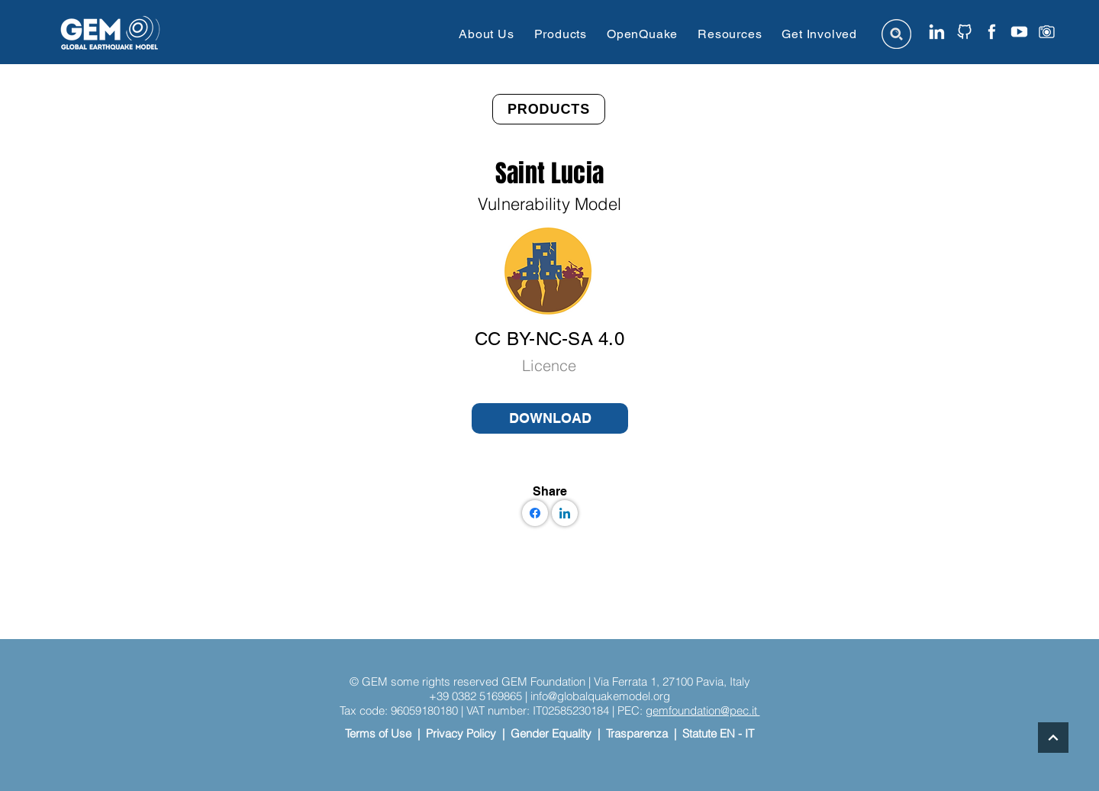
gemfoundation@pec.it (703, 710)
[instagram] (1046, 31)
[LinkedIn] (565, 513)
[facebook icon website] (991, 31)
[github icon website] (964, 31)
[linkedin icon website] (936, 31)
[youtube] (1019, 31)
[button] (486, 34)
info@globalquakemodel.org (600, 696)
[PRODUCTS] (548, 109)
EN (727, 733)
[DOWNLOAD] (550, 418)
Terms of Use (378, 733)
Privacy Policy (461, 733)
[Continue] (1053, 737)
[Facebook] (535, 513)
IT (749, 733)
